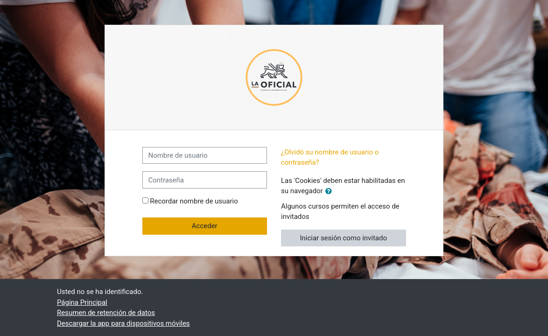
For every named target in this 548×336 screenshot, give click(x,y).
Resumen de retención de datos (106, 312)
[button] (330, 191)
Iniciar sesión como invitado (343, 238)
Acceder (205, 226)
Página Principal (82, 302)
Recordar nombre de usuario (194, 201)
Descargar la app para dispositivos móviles (123, 323)
